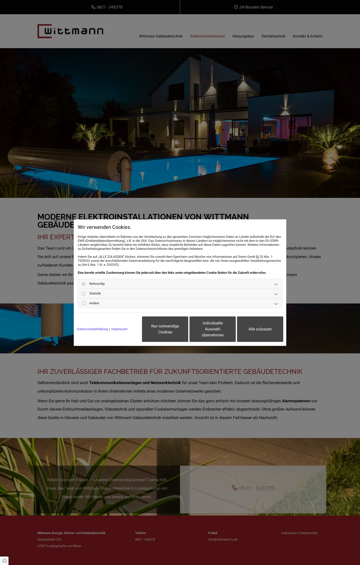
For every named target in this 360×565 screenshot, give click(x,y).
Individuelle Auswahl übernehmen (213, 329)
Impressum (119, 329)
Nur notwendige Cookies (165, 329)
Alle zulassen (260, 329)
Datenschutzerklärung (92, 329)
